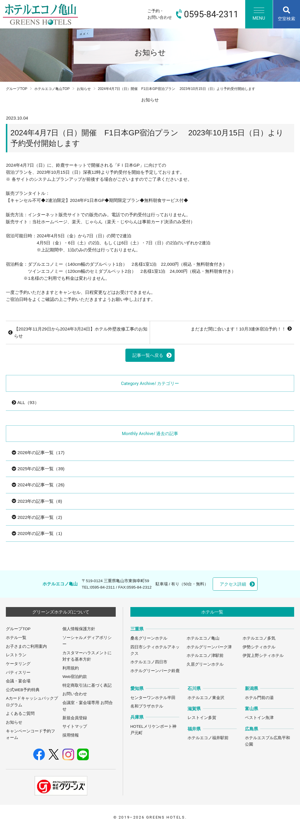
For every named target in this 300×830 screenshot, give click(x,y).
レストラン (16, 655)
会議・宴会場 (18, 681)
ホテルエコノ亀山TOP (52, 89)
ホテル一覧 (16, 637)
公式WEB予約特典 (23, 690)
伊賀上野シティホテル (263, 655)
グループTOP (16, 89)
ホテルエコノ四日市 (148, 662)
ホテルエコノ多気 (259, 638)
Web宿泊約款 (74, 676)
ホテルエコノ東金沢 (206, 698)
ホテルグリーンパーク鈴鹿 (155, 671)
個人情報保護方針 (78, 629)
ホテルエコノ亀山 (203, 638)
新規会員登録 (74, 718)
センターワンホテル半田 (152, 698)
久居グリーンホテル (205, 664)
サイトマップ (74, 726)
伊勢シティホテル (259, 647)
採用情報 (70, 735)
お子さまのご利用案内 (26, 646)
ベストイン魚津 (259, 717)
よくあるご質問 (20, 713)
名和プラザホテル (146, 706)
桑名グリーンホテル (148, 638)
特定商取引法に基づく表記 (87, 685)
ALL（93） (25, 402)
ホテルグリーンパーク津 (209, 647)
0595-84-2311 (102, 587)
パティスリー (18, 672)
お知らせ (84, 89)
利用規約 (70, 668)
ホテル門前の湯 (259, 698)
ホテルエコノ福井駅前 (208, 738)
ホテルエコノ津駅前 (205, 655)
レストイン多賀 (202, 717)
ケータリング (18, 664)
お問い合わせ (74, 694)
